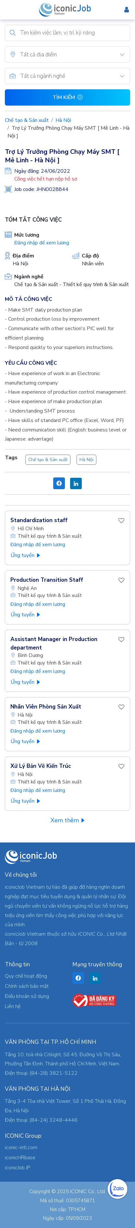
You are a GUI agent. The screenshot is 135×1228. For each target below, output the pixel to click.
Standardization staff (39, 520)
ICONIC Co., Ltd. (88, 1191)
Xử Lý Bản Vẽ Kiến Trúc (40, 766)
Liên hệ (12, 1006)
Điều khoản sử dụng (27, 996)
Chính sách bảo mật (27, 986)
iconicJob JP (18, 1167)
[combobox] (75, 54)
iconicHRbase (20, 1157)
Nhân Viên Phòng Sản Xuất (45, 706)
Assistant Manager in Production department (53, 643)
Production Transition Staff (46, 580)
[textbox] (75, 55)
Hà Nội (63, 120)
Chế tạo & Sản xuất (27, 120)
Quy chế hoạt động (26, 976)
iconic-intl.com (21, 1147)
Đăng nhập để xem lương (41, 243)
